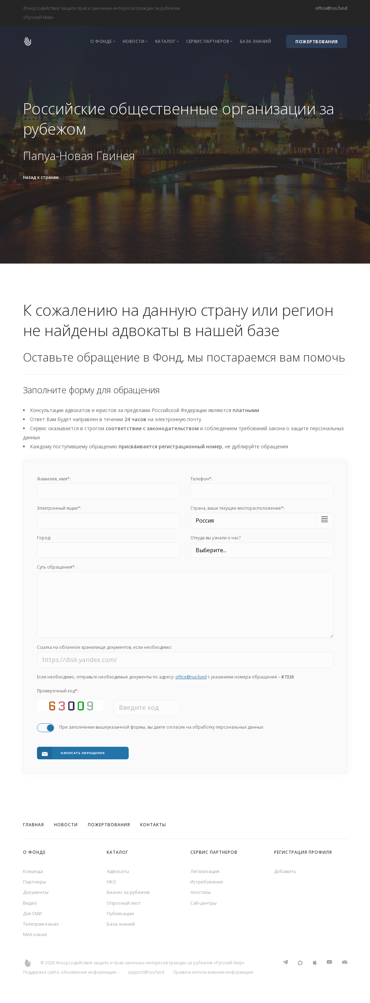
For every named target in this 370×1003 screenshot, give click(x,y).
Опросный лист (125, 901)
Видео (30, 901)
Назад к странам (41, 177)
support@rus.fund (146, 974)
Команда (33, 868)
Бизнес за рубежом (130, 890)
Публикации (121, 913)
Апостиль (201, 890)
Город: (44, 538)
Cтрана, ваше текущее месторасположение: (237, 508)
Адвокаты (118, 868)
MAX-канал (36, 936)
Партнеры (35, 879)
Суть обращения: (56, 567)
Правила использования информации (213, 974)
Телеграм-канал (42, 924)
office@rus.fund (331, 8)
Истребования (207, 879)
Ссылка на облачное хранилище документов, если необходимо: (104, 650)
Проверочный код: (57, 694)
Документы (36, 890)
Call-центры (204, 901)
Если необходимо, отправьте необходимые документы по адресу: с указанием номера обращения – (165, 680)
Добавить (286, 868)
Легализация (205, 868)
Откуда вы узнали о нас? (215, 538)
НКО (112, 879)
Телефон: (201, 479)
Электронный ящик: (59, 508)
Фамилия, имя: (54, 479)
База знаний (255, 41)
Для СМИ (34, 913)
